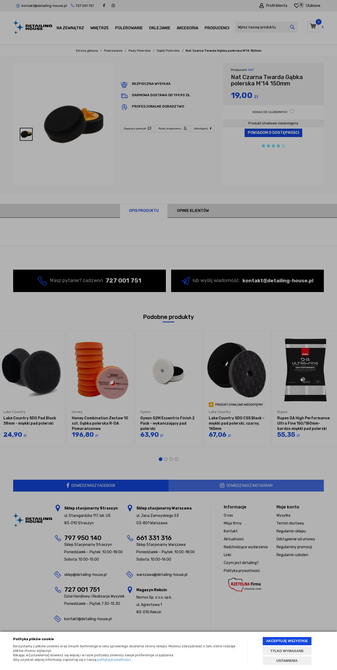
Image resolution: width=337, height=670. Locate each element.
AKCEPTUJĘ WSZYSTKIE (287, 641)
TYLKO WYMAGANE (287, 651)
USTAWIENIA (287, 661)
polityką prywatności (114, 660)
